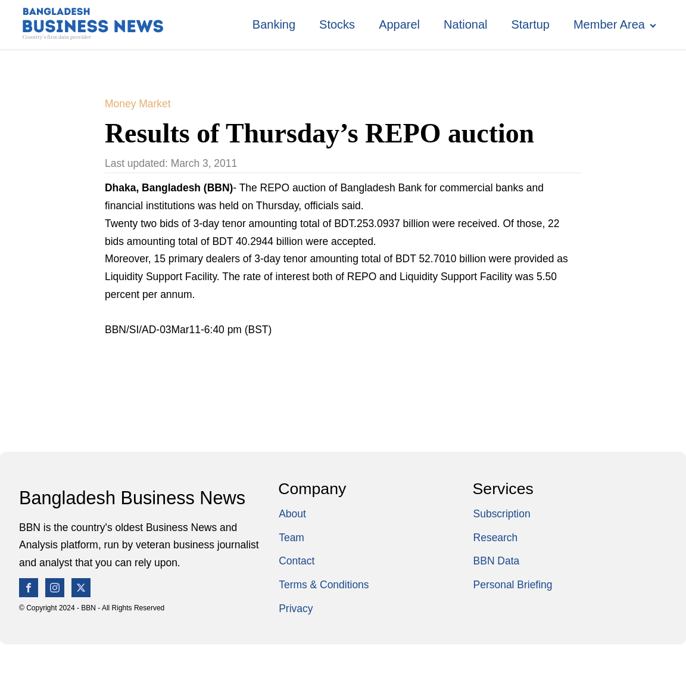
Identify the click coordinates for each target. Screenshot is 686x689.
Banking (273, 24)
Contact (296, 561)
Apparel (399, 24)
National (465, 24)
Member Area (609, 24)
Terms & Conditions (324, 585)
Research (495, 538)
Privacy (296, 608)
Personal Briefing (513, 585)
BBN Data (496, 561)
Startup (530, 24)
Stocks (337, 24)
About (292, 514)
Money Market (138, 104)
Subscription (502, 514)
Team (291, 538)
